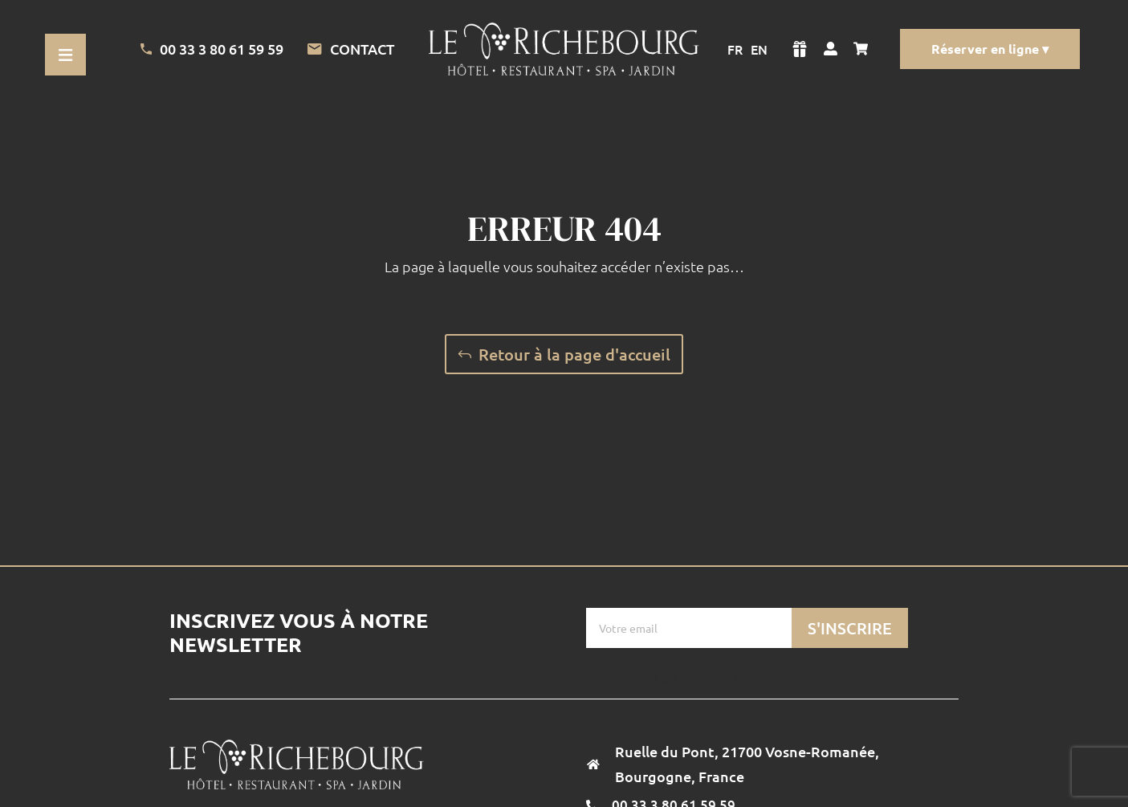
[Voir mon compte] (830, 49)
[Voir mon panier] (864, 49)
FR (735, 49)
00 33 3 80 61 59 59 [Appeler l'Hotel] (211, 48)
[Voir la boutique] (800, 49)
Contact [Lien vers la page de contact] (350, 49)
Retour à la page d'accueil (574, 354)
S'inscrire (850, 627)
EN (759, 49)
